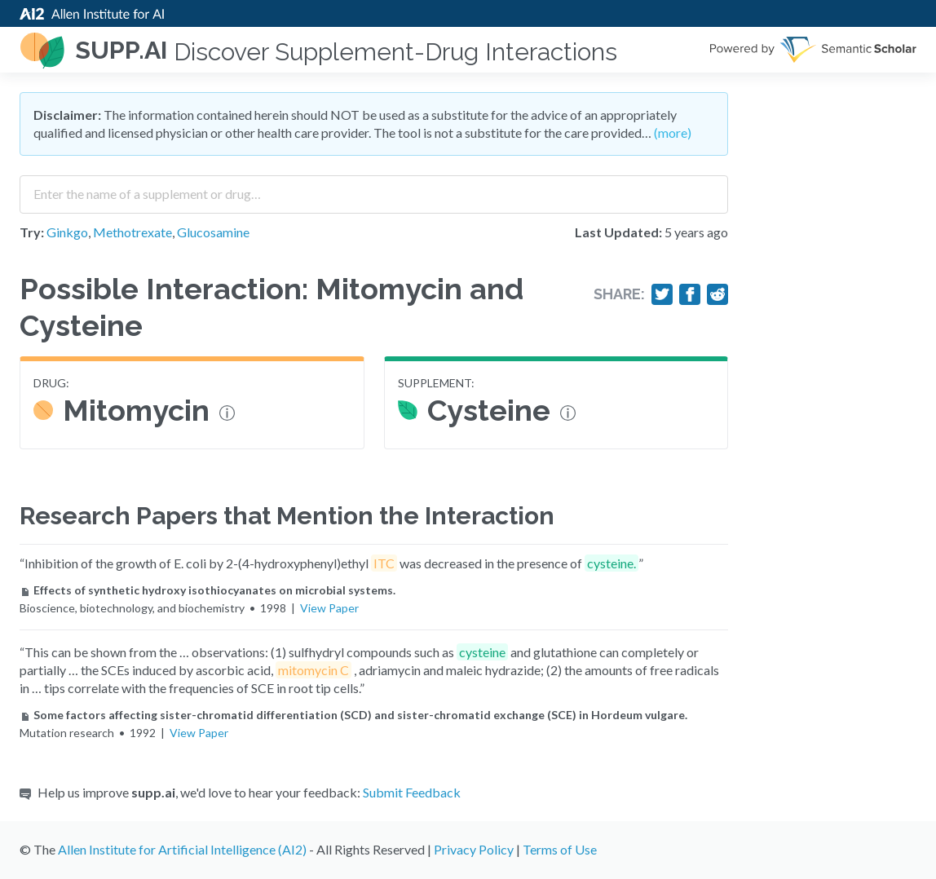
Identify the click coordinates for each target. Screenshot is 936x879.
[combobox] (374, 188)
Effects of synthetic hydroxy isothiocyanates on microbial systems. (207, 590)
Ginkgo (67, 232)
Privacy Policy (474, 849)
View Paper (329, 608)
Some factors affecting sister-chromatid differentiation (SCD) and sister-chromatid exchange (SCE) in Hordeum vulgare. (353, 715)
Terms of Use (560, 849)
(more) (672, 132)
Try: (32, 232)
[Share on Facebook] (689, 294)
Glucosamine (213, 232)
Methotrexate (132, 232)
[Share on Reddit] (717, 294)
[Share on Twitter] (662, 294)
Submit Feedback (412, 792)
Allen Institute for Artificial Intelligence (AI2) (182, 849)
